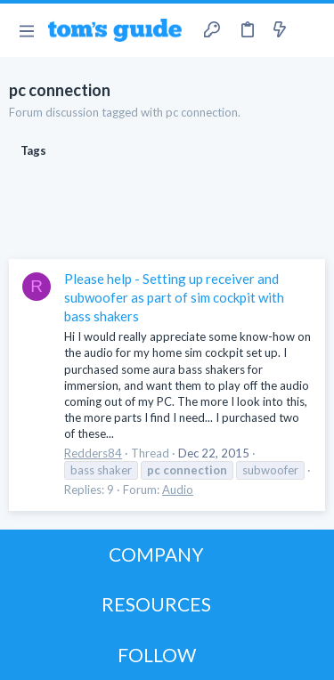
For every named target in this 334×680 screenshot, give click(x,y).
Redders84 (93, 453)
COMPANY (156, 554)
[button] (26, 30)
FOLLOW (157, 655)
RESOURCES (156, 604)
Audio (177, 489)
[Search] (310, 30)
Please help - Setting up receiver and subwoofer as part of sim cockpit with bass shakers (174, 297)
